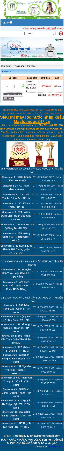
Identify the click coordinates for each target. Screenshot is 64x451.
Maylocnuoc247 (56, 446)
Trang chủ (19, 66)
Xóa (59, 86)
